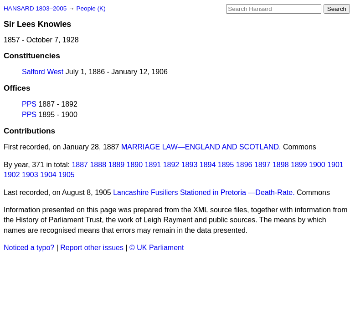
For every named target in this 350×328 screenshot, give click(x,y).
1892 (171, 165)
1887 (80, 165)
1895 (226, 165)
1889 (116, 165)
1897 (262, 165)
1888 (98, 165)
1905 (66, 175)
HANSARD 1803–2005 (35, 8)
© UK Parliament (156, 247)
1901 (335, 165)
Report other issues (92, 247)
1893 (189, 165)
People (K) (90, 8)
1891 (153, 165)
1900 (317, 165)
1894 (208, 165)
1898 (281, 165)
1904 (48, 175)
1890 (135, 165)
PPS (29, 104)
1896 (244, 165)
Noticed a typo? (29, 247)
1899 (299, 165)
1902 (12, 175)
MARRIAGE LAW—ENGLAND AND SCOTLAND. (201, 147)
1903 (30, 175)
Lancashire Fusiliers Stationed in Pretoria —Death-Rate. (203, 192)
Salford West (42, 72)
